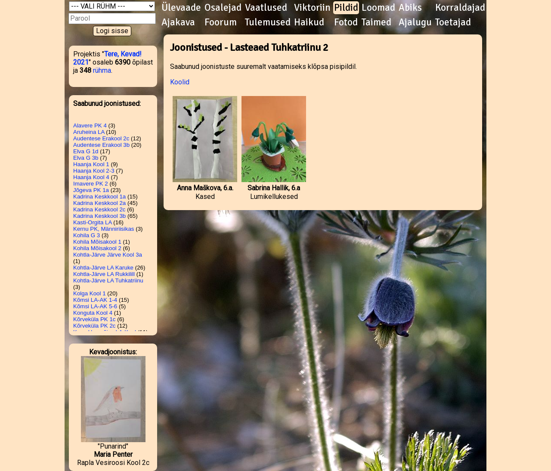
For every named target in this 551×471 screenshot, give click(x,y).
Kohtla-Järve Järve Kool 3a (107, 254)
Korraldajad (460, 8)
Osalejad (222, 8)
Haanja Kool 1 (91, 164)
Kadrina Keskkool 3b (99, 216)
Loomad (378, 8)
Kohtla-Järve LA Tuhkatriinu (108, 280)
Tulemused (268, 22)
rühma (102, 70)
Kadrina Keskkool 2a (99, 203)
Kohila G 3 (86, 235)
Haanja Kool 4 (91, 177)
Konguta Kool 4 (92, 313)
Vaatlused (266, 8)
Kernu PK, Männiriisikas (103, 229)
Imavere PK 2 (90, 183)
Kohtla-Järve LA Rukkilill (104, 274)
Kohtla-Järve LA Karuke (103, 267)
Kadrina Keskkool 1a (99, 196)
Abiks (410, 8)
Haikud (309, 22)
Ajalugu (415, 22)
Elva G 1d (86, 151)
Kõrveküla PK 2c (94, 325)
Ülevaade (181, 8)
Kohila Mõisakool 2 (97, 248)
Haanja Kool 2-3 (94, 170)
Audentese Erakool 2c (101, 138)
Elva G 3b (86, 158)
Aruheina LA (89, 132)
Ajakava (178, 22)
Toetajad (453, 22)
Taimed (376, 22)
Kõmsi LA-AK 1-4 (95, 300)
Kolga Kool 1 (89, 293)
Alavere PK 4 (90, 125)
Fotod (346, 22)
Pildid (346, 8)
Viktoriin (312, 8)
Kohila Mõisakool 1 (97, 242)
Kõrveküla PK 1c (94, 319)
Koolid (179, 82)
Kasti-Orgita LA (92, 222)
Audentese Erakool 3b (101, 145)
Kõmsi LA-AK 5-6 (95, 306)
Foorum (220, 22)
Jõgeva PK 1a (91, 190)
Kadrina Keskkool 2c (99, 209)
